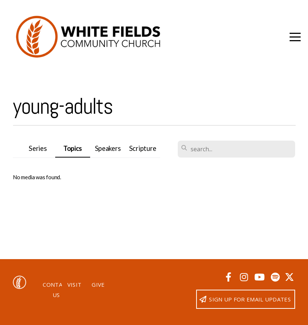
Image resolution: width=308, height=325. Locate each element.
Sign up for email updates (245, 299)
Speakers (108, 148)
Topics (72, 148)
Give (98, 284)
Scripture (142, 148)
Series (37, 148)
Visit (74, 284)
